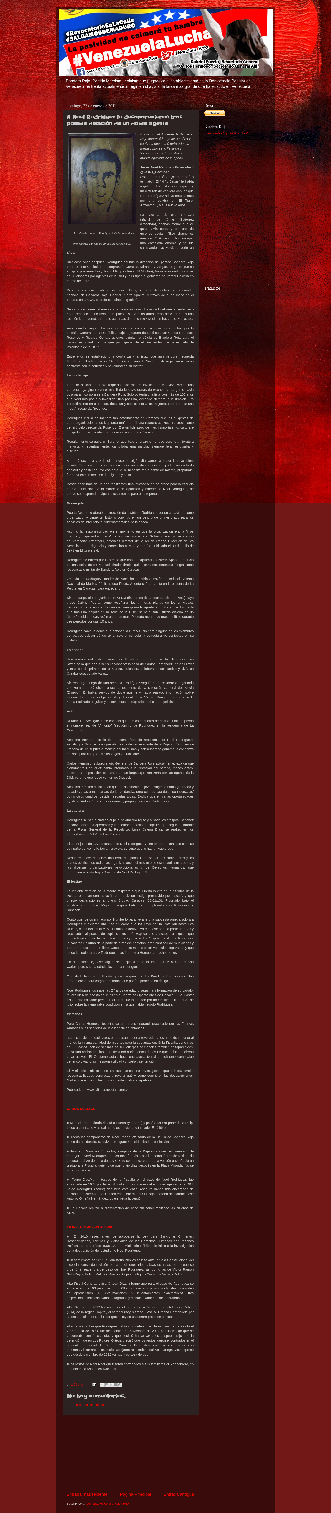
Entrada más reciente (87, 1494)
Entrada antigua (179, 1494)
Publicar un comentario (88, 1404)
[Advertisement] (130, 1453)
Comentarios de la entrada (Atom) (109, 1503)
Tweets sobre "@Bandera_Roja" (226, 133)
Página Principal (135, 1494)
